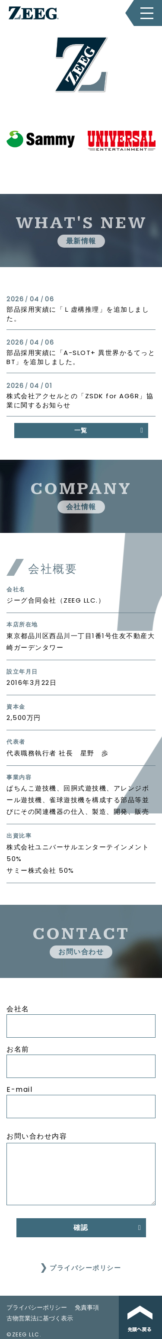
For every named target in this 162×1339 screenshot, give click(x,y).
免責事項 (87, 1307)
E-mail (19, 1089)
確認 (81, 1227)
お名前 (17, 1049)
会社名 (17, 1009)
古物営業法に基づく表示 (39, 1318)
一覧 (81, 430)
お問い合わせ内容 (36, 1136)
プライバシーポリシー (85, 1267)
